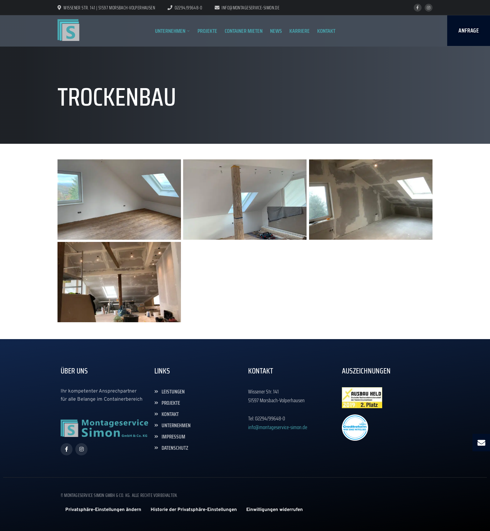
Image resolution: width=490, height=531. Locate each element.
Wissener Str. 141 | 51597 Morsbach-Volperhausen (106, 7)
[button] (103, 510)
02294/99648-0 (188, 7)
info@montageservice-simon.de (247, 7)
